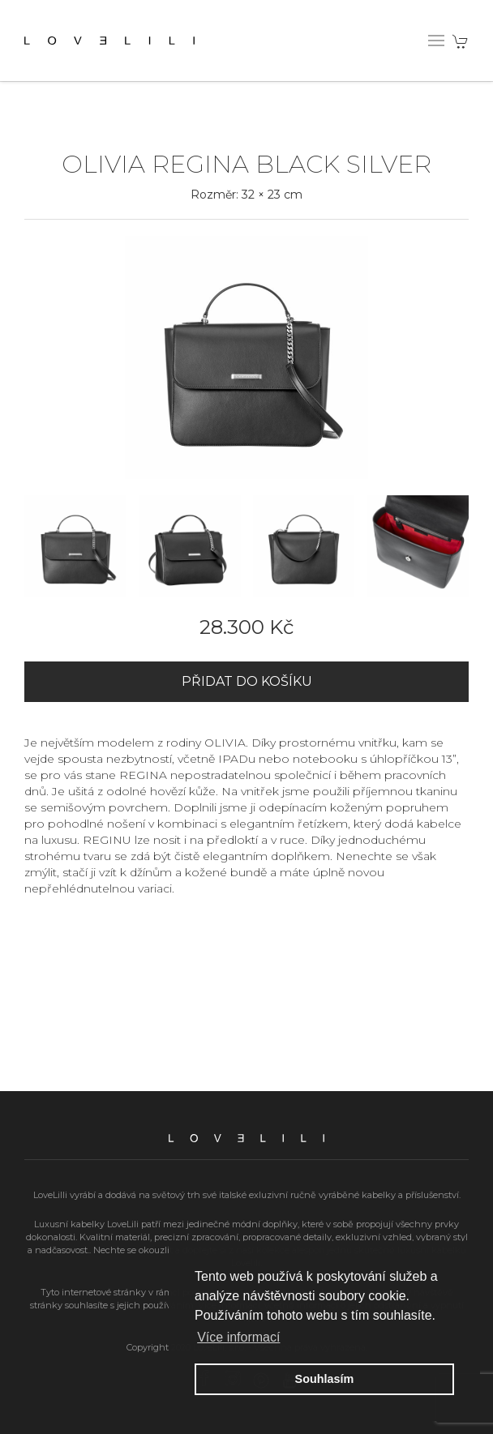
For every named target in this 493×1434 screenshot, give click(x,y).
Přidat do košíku (247, 681)
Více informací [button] (238, 1337)
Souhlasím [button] (324, 1378)
